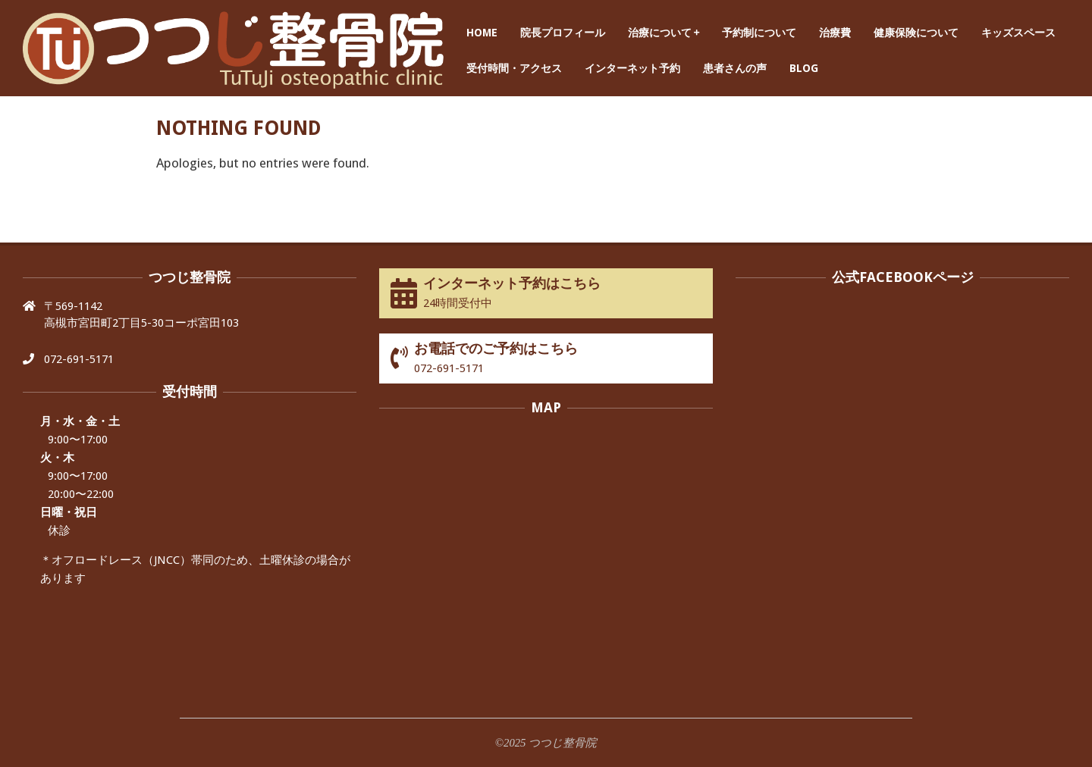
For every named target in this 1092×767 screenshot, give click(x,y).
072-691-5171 (79, 359)
